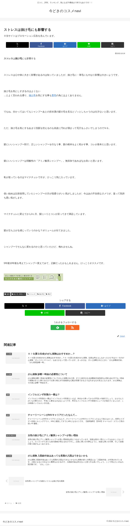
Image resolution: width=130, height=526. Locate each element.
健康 (7, 294)
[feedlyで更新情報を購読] (62, 327)
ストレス (31, 294)
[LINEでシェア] (85, 45)
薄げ (48, 294)
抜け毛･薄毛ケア (18, 294)
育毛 (54, 95)
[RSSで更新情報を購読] (68, 327)
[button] (106, 45)
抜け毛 (32, 95)
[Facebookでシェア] (44, 45)
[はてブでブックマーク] (65, 45)
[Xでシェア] (24, 45)
